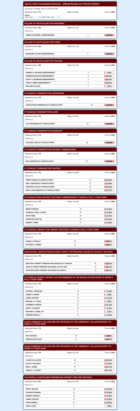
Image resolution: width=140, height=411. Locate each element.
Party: (27, 17)
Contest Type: (46, 17)
